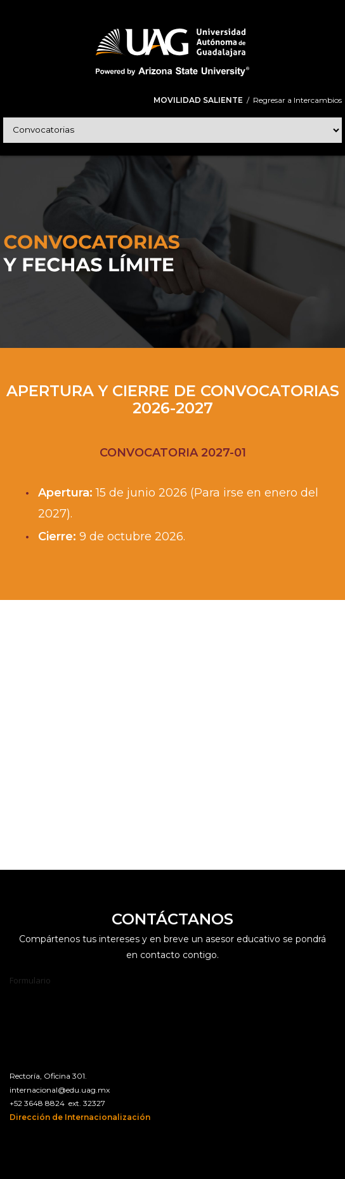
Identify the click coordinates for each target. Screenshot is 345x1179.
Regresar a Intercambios (297, 100)
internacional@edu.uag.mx (60, 1090)
